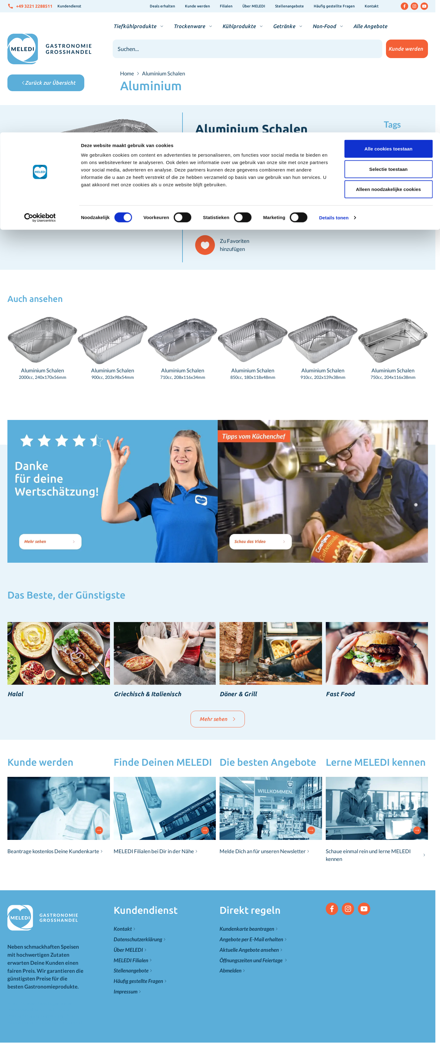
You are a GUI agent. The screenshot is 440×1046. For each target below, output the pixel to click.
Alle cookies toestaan (388, 16)
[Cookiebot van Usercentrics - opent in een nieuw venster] (40, 85)
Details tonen (333, 85)
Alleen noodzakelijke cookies (388, 56)
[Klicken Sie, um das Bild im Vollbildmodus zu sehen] (94, 164)
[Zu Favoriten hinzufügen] (224, 245)
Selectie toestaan (388, 36)
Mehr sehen (217, 719)
